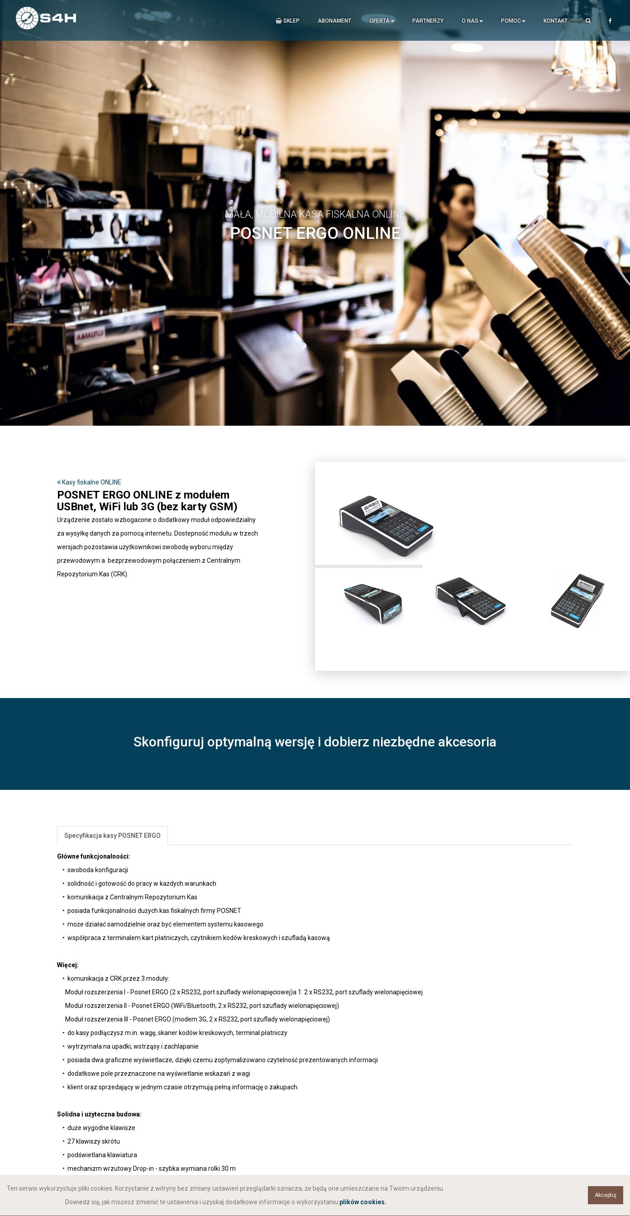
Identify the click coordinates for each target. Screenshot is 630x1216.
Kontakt (556, 21)
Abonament (334, 21)
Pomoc (513, 21)
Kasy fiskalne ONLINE (89, 482)
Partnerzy (428, 21)
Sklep (288, 21)
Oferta (381, 21)
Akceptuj (605, 1195)
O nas (472, 21)
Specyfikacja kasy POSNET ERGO (112, 835)
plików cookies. (363, 1202)
